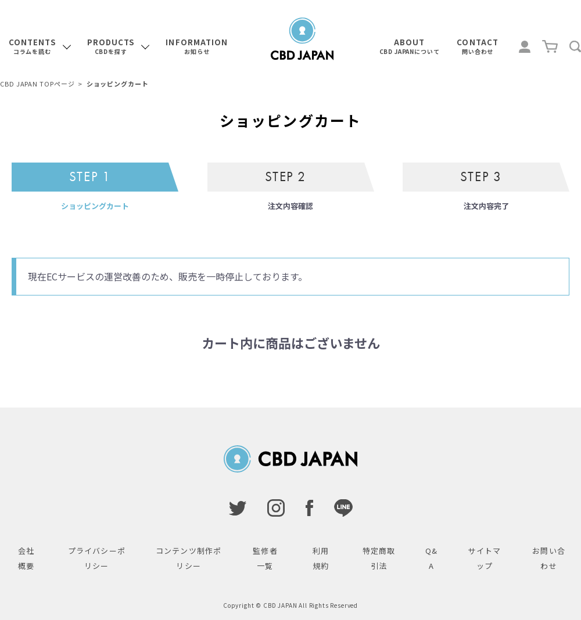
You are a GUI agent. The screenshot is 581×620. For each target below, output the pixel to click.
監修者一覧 (265, 558)
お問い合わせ (548, 558)
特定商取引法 (379, 558)
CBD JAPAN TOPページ (37, 83)
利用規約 (321, 558)
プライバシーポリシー (96, 558)
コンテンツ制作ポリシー (188, 558)
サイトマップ (484, 558)
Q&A (431, 558)
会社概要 (26, 558)
